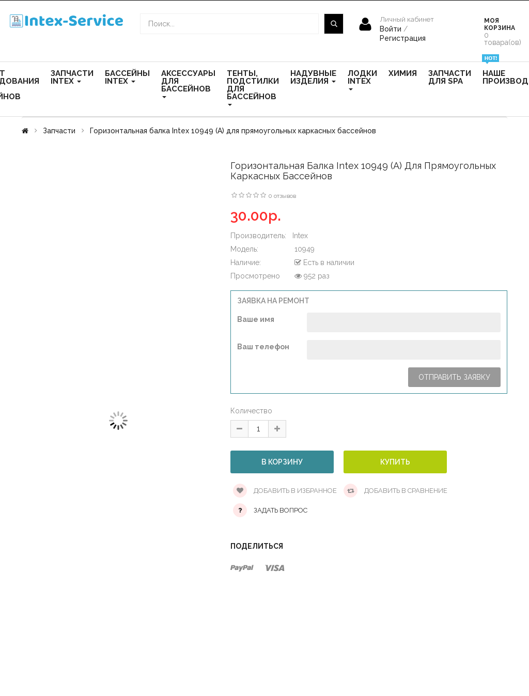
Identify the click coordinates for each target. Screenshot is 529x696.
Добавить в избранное (285, 490)
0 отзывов (282, 195)
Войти (391, 29)
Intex (300, 235)
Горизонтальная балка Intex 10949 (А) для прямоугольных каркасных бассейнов (233, 131)
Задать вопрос (280, 510)
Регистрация (403, 38)
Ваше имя (255, 319)
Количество (251, 411)
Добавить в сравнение (395, 490)
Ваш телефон (263, 347)
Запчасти (59, 131)
